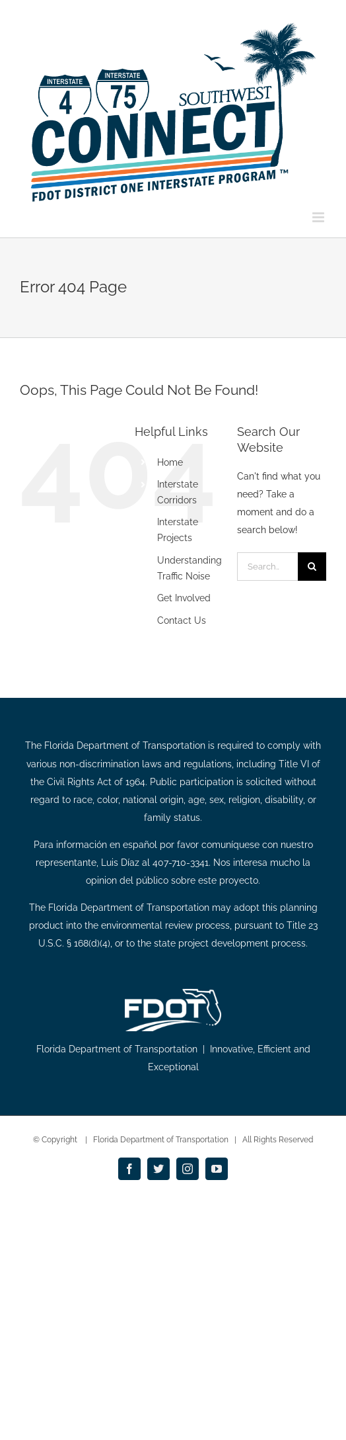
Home (170, 462)
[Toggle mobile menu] (319, 217)
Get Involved (184, 598)
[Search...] (267, 566)
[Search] (312, 566)
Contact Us (181, 620)
